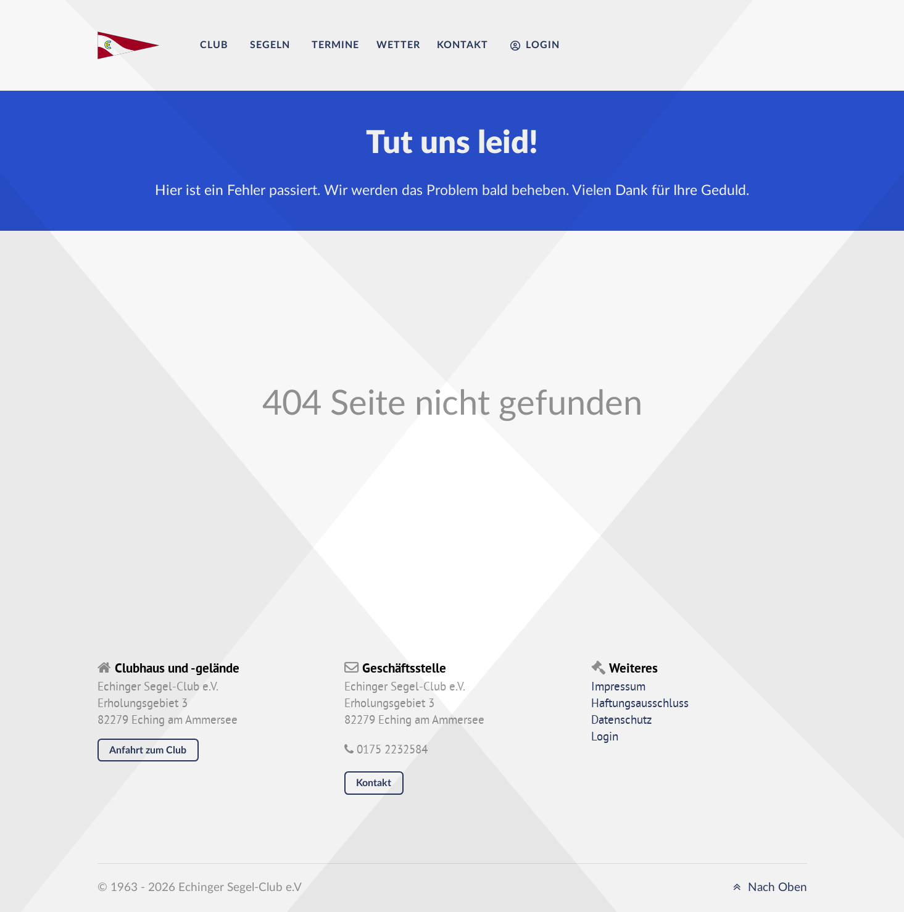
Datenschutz (621, 720)
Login (604, 737)
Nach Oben (768, 887)
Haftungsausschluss (640, 704)
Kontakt (373, 783)
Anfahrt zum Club (147, 750)
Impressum (618, 687)
